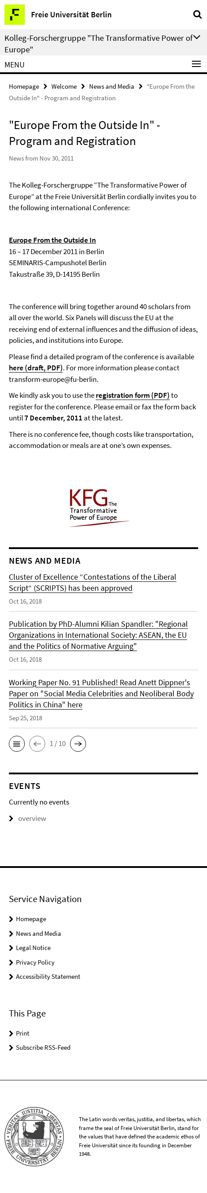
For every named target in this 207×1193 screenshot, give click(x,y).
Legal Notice (33, 947)
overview (27, 818)
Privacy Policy (35, 962)
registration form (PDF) (133, 395)
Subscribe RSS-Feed (43, 1047)
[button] (17, 744)
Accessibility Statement (48, 976)
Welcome (64, 86)
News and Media (111, 86)
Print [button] (22, 1033)
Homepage (24, 86)
